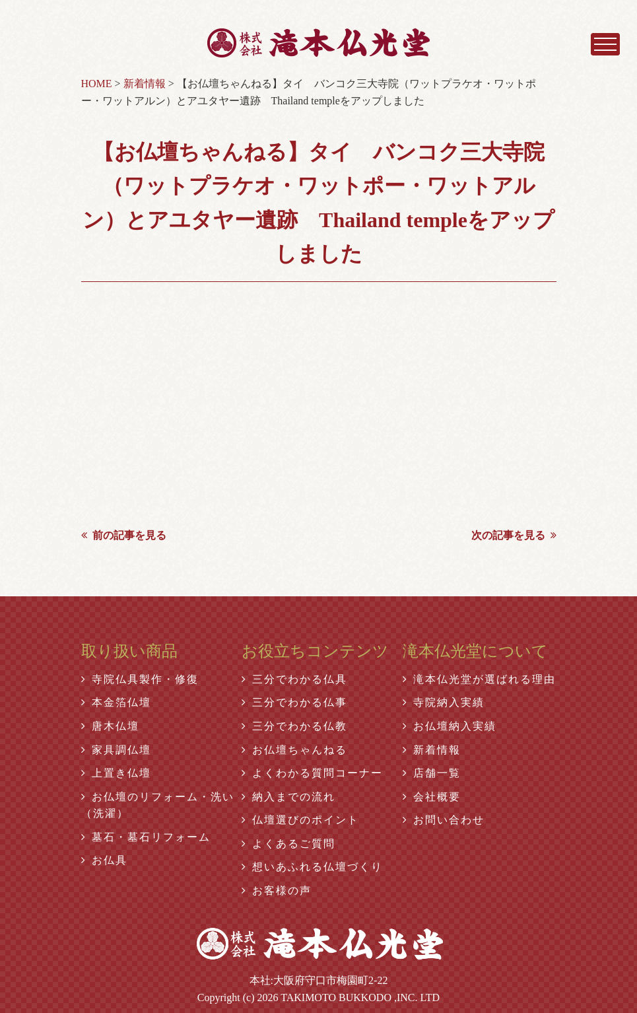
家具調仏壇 (116, 749)
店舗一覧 (432, 773)
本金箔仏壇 (116, 702)
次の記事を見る (513, 535)
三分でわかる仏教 (294, 726)
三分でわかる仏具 (294, 679)
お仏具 (104, 860)
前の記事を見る (123, 535)
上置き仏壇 (116, 773)
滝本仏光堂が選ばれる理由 (479, 679)
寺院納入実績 (444, 702)
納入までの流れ (288, 796)
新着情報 (432, 749)
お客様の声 (277, 890)
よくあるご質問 (288, 843)
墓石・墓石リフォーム (146, 837)
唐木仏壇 (110, 726)
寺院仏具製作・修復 (140, 679)
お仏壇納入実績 (449, 726)
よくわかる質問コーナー (312, 773)
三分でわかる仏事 (294, 702)
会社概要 (432, 796)
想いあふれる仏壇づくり (312, 866)
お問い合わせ (444, 819)
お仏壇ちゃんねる (294, 749)
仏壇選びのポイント (300, 819)
